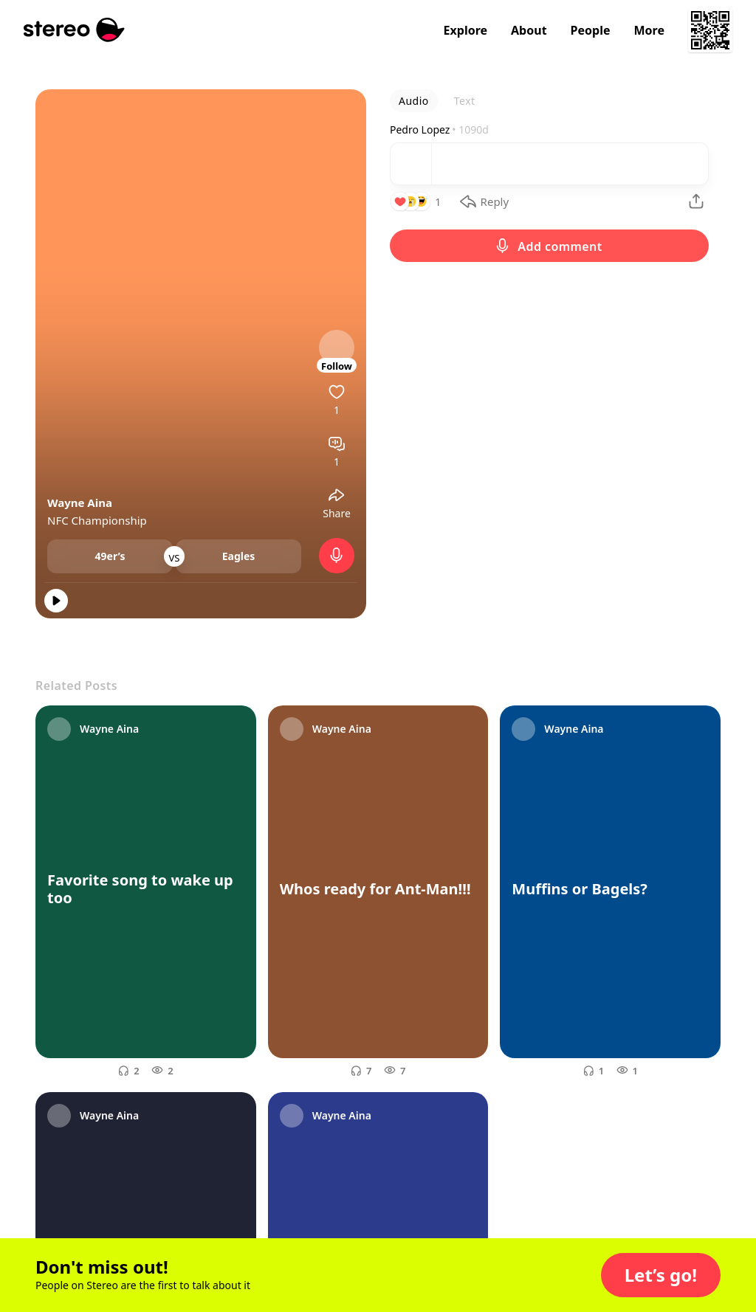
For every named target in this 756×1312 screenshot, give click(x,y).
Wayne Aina (79, 502)
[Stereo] (74, 30)
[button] (661, 1275)
